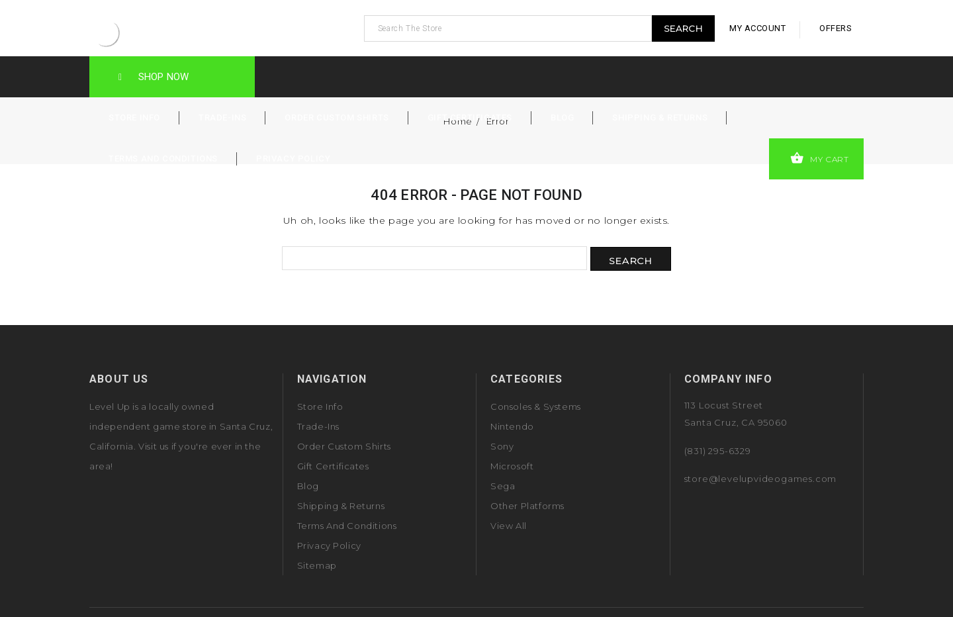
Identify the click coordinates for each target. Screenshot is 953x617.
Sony (502, 446)
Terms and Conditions (163, 159)
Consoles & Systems (535, 406)
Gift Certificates (470, 117)
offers (835, 28)
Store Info (134, 117)
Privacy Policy (293, 159)
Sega (502, 486)
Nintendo (512, 426)
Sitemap (317, 565)
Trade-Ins (222, 117)
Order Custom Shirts (336, 117)
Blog (562, 117)
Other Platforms (527, 505)
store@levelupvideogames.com (760, 478)
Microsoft (511, 466)
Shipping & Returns (659, 117)
